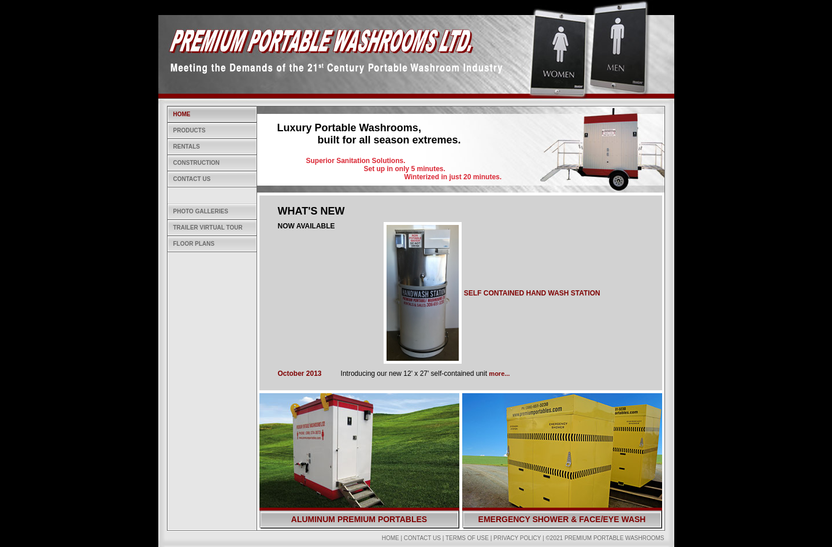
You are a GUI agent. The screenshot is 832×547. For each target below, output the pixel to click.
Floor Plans (194, 244)
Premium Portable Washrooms (614, 538)
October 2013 (300, 373)
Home (182, 114)
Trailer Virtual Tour (208, 227)
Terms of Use (467, 538)
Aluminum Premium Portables (359, 519)
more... (499, 373)
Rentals (186, 146)
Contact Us (192, 179)
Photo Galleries (200, 211)
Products (189, 130)
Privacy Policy (517, 538)
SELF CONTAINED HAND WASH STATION (532, 293)
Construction (196, 163)
